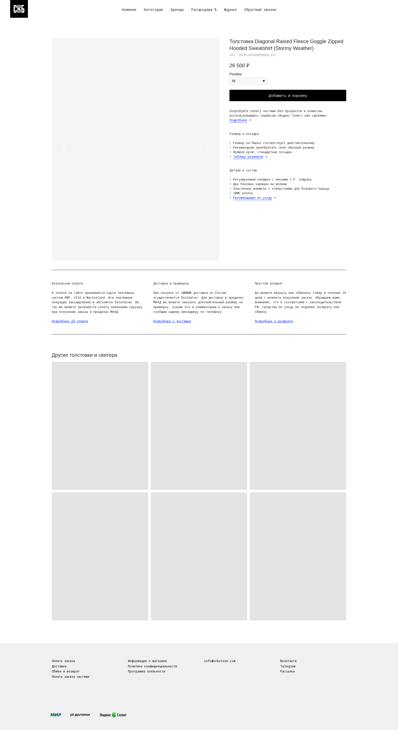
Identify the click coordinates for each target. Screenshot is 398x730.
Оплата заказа (63, 661)
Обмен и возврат (66, 671)
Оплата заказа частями (70, 676)
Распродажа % (204, 9)
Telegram (287, 666)
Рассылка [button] (287, 671)
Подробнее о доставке (172, 321)
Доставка (59, 666)
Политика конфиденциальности (152, 666)
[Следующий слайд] (206, 149)
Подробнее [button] (238, 120)
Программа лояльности (146, 671)
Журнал (230, 9)
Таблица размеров (248, 156)
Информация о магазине (147, 661)
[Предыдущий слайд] (64, 149)
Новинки (129, 9)
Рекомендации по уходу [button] (252, 197)
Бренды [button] (177, 9)
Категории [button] (153, 9)
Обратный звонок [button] (260, 9)
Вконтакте (288, 661)
